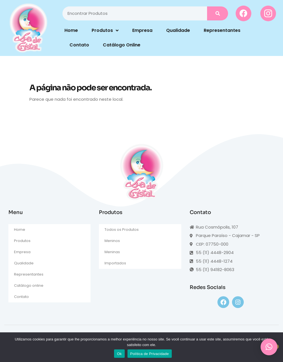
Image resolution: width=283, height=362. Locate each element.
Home (71, 30)
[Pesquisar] (217, 13)
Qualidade (178, 30)
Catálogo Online (121, 45)
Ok (119, 354)
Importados (115, 263)
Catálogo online (28, 285)
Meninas (112, 252)
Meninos (112, 240)
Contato (79, 45)
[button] (269, 347)
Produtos (105, 30)
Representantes (222, 30)
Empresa (142, 30)
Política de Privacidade (149, 354)
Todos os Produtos (122, 229)
